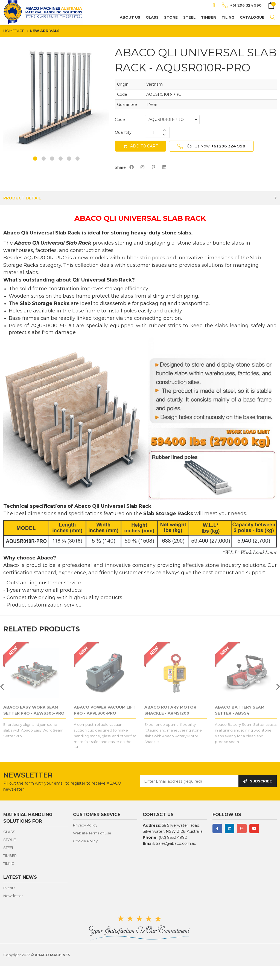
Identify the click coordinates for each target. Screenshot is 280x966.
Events (9, 888)
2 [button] (44, 158)
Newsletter (13, 896)
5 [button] (69, 158)
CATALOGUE (252, 17)
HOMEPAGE (13, 30)
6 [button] (77, 158)
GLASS (152, 17)
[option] (56, 98)
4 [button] (61, 158)
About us (130, 17)
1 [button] (35, 158)
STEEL (189, 17)
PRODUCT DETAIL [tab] (22, 198)
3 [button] (52, 158)
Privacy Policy (85, 825)
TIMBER (208, 17)
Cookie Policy (85, 841)
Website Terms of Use (92, 833)
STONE (171, 17)
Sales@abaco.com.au (176, 843)
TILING (227, 17)
